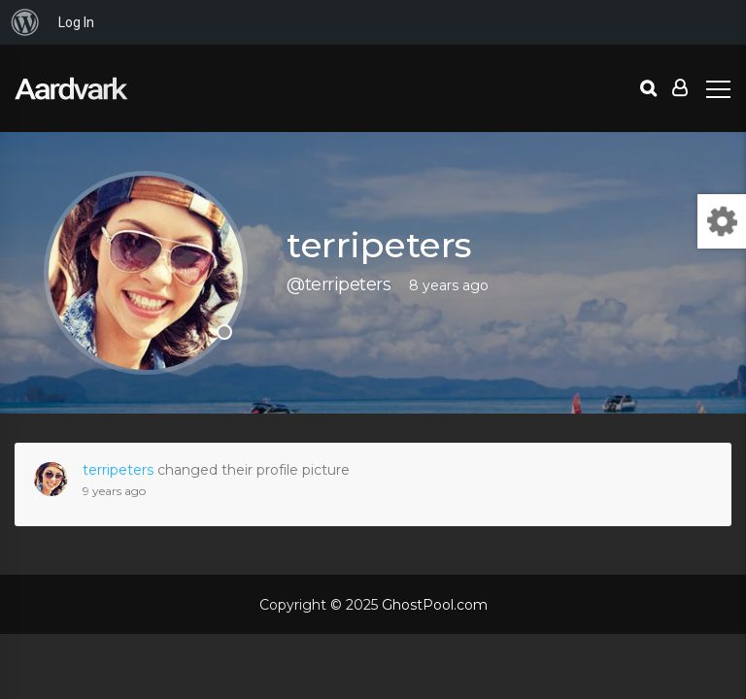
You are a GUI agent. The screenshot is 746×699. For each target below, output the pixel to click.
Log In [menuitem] (76, 22)
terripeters (118, 470)
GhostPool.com (435, 605)
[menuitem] (25, 22)
